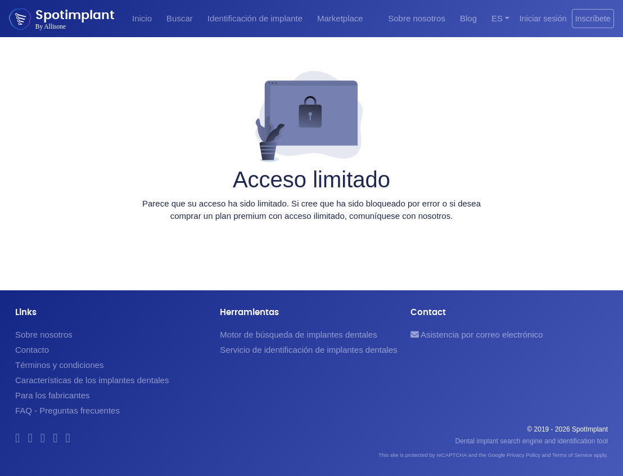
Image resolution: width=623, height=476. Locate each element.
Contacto (32, 349)
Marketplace (340, 18)
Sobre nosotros (416, 18)
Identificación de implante (255, 18)
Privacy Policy (523, 455)
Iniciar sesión (543, 18)
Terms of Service (572, 455)
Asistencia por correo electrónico (476, 334)
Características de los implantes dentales (92, 380)
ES (497, 18)
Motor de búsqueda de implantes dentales (298, 334)
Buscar (179, 18)
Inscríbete (593, 18)
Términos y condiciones (59, 365)
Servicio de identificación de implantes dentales (308, 349)
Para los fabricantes (52, 395)
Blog (468, 18)
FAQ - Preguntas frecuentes (67, 410)
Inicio (142, 18)
